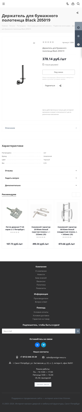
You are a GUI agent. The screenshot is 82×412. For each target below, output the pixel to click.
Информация (41, 294)
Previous (74, 195)
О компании (41, 271)
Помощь (41, 307)
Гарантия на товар (41, 319)
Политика (41, 284)
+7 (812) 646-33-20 (28, 357)
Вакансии (41, 281)
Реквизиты (41, 288)
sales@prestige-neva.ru (56, 357)
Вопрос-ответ (41, 302)
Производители (41, 298)
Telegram (43, 344)
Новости (41, 274)
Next (78, 195)
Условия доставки (41, 315)
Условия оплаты (41, 312)
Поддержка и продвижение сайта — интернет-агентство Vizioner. (41, 398)
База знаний (41, 278)
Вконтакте (37, 344)
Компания (41, 266)
